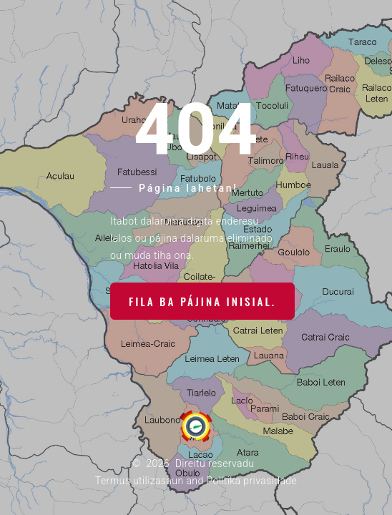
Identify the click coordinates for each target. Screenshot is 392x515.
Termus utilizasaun (139, 480)
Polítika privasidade (251, 480)
